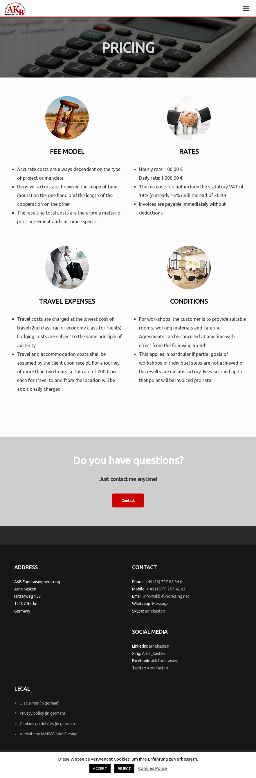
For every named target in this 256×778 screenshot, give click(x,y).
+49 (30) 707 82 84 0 (163, 581)
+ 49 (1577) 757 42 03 (165, 589)
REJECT (124, 768)
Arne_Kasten (153, 653)
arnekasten (155, 611)
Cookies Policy (152, 768)
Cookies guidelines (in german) (47, 723)
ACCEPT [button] (100, 768)
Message (160, 603)
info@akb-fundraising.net (166, 596)
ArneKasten (157, 668)
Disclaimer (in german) (40, 703)
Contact (128, 500)
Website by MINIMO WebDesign (48, 734)
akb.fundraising (165, 660)
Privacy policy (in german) (42, 713)
